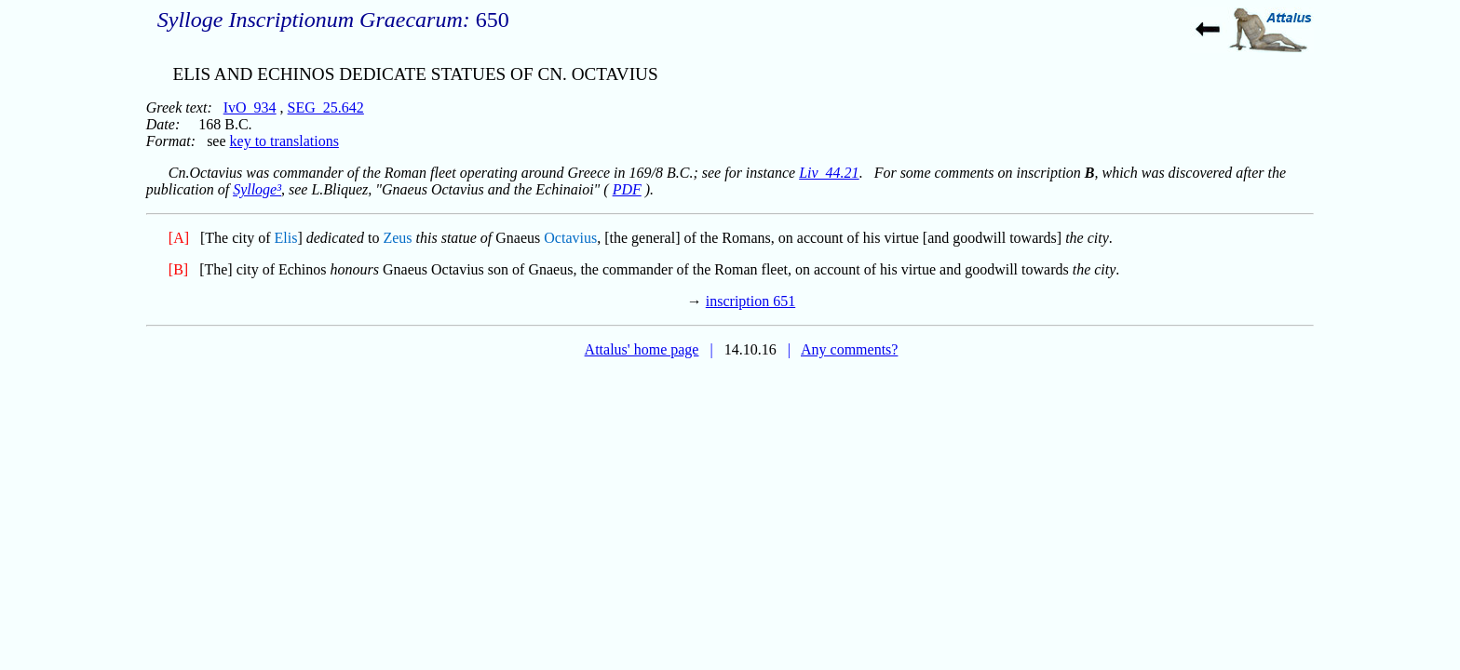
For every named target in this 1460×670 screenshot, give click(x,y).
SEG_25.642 (326, 107)
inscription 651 (750, 301)
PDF (627, 189)
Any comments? (849, 349)
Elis (286, 238)
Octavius (570, 238)
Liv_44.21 (828, 173)
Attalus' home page (642, 349)
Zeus (397, 238)
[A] (179, 238)
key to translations (284, 141)
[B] (178, 269)
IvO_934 (250, 107)
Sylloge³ (257, 189)
